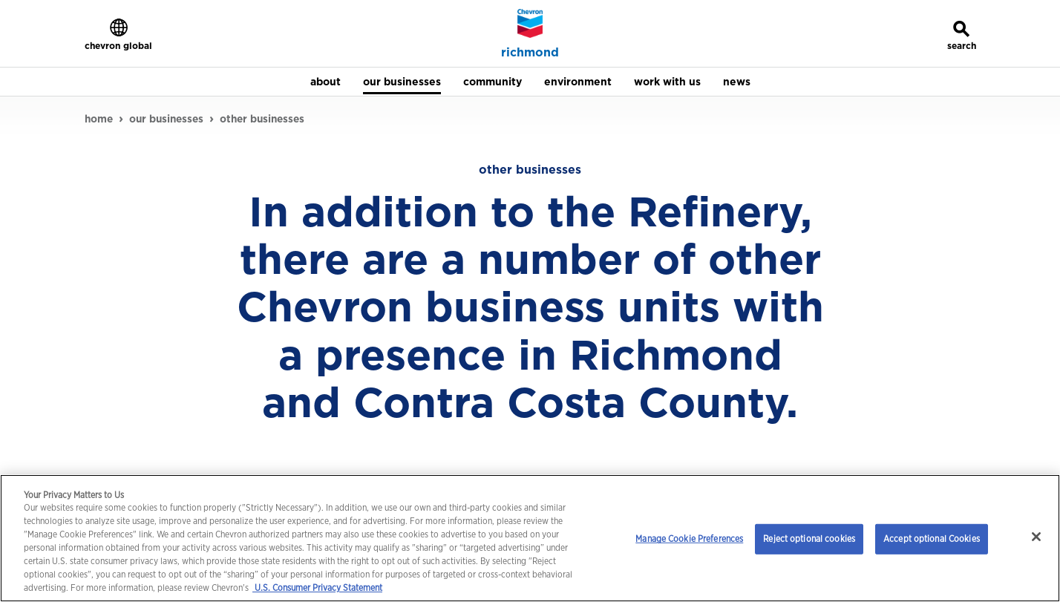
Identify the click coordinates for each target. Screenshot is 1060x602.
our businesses (166, 119)
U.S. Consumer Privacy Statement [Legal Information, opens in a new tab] (317, 587)
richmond (530, 53)
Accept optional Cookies (931, 538)
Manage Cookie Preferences (689, 538)
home (99, 119)
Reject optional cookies (809, 538)
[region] (530, 538)
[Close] (1036, 536)
